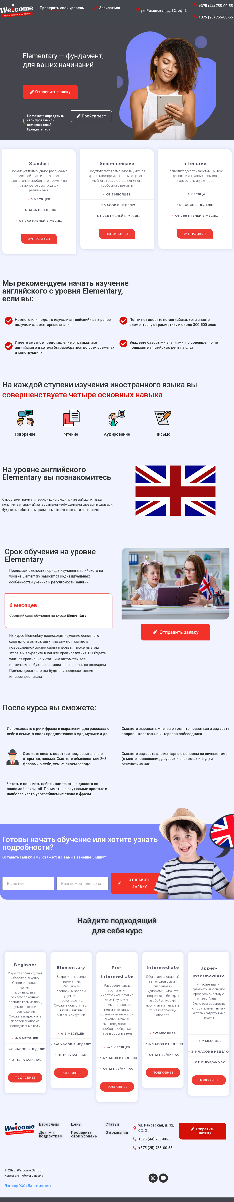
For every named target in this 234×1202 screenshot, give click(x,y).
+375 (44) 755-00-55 (216, 6)
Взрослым (49, 1124)
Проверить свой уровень (84, 1134)
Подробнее (25, 1077)
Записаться (39, 238)
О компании (117, 1132)
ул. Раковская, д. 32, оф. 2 (163, 10)
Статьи (112, 1124)
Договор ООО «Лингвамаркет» (28, 1186)
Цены (76, 1124)
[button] (50, 92)
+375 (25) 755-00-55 (216, 17)
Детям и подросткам (51, 1134)
